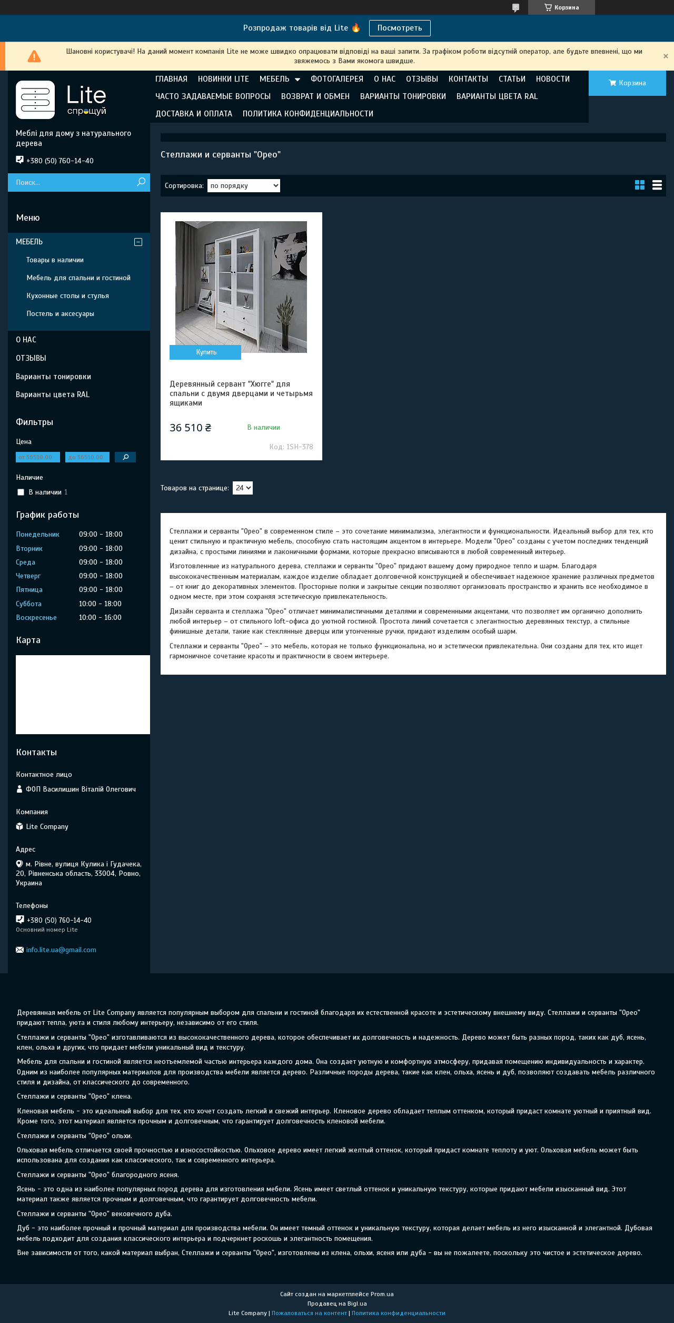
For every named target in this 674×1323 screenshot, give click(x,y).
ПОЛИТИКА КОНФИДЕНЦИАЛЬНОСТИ (308, 113)
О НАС (384, 79)
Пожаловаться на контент (309, 1313)
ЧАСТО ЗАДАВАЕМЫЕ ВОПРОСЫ (213, 96)
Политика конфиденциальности (398, 1313)
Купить (206, 352)
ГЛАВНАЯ (171, 79)
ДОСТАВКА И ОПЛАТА (193, 113)
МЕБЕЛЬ (275, 79)
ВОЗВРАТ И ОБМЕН (315, 96)
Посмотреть (400, 28)
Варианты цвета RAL (53, 394)
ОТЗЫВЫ (422, 79)
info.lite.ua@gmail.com (61, 949)
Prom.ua (382, 1294)
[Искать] (141, 182)
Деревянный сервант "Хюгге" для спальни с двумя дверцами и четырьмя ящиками (241, 393)
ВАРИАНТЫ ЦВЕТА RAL (497, 96)
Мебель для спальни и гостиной (78, 277)
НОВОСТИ (553, 79)
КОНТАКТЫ (468, 79)
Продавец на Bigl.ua (337, 1303)
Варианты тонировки (53, 376)
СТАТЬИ (512, 79)
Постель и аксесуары (60, 313)
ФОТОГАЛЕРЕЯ (337, 79)
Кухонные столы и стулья (67, 295)
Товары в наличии (55, 259)
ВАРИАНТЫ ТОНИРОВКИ (403, 96)
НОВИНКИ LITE (223, 79)
